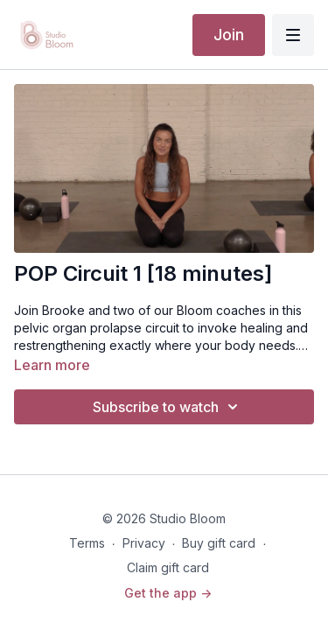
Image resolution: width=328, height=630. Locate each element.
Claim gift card (168, 567)
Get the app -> (168, 592)
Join (228, 34)
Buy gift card (218, 543)
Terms (87, 543)
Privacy (143, 543)
